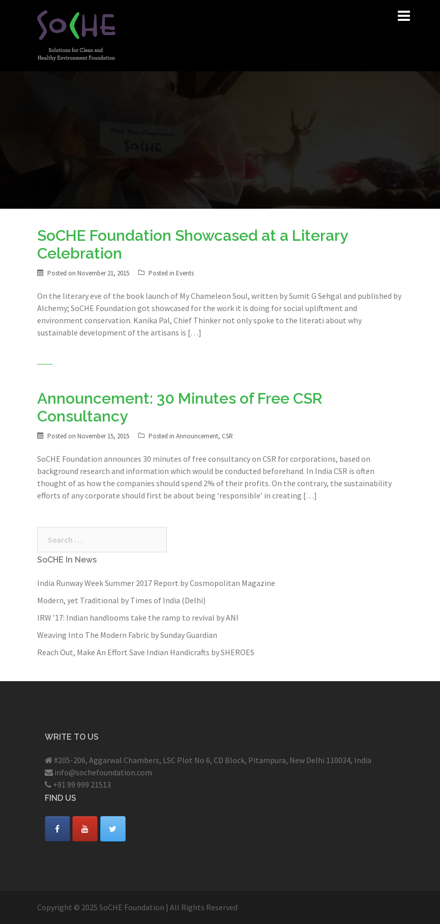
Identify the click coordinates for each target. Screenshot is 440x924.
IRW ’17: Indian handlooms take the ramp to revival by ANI (138, 617)
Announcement (197, 436)
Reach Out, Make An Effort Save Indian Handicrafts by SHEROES (145, 652)
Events (185, 273)
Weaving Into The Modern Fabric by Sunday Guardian (127, 635)
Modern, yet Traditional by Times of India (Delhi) (121, 600)
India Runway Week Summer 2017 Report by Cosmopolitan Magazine (156, 583)
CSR (227, 436)
